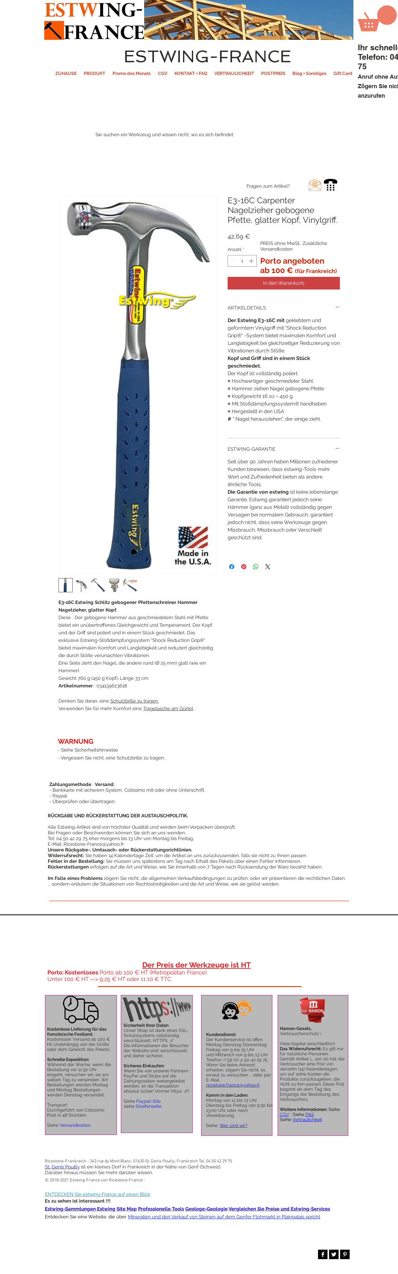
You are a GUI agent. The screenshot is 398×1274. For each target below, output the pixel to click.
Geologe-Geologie (206, 1209)
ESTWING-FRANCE (207, 56)
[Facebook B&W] (323, 1254)
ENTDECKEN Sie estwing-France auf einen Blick (97, 1194)
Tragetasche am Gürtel (168, 708)
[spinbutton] (242, 260)
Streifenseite (149, 1106)
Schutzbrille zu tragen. (134, 701)
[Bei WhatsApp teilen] (256, 566)
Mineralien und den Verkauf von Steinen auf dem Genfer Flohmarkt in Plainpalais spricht (224, 1217)
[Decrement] (232, 260)
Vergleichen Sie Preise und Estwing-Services (279, 1209)
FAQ (309, 1114)
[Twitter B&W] (334, 1254)
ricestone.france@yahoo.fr (233, 1085)
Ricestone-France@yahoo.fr (94, 844)
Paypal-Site (148, 1101)
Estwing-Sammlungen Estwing (80, 1209)
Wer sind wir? (234, 1125)
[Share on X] (268, 566)
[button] (94, 73)
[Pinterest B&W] (345, 1254)
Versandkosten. (75, 1125)
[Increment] (252, 260)
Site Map (127, 1209)
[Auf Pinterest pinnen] (244, 566)
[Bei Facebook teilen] (232, 566)
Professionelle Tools (161, 1209)
